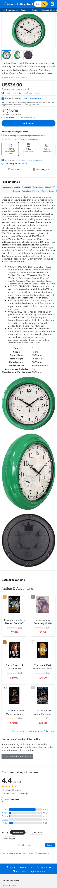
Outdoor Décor (47, 191)
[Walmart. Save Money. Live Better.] (17, 4)
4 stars (5, 813)
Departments (10, 10)
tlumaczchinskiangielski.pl (32, 98)
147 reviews (22, 77)
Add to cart (28, 123)
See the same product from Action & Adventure (33, 731)
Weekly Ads (38, 871)
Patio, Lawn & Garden (30, 191)
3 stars (5, 816)
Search (50, 845)
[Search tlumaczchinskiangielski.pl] (37, 4)
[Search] (44, 4)
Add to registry (41, 169)
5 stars (5, 809)
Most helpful (9, 838)
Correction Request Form (17, 756)
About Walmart (9, 885)
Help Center (44, 867)
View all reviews (11, 799)
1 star (5, 823)
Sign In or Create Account (19, 867)
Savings (35, 10)
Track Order (19, 871)
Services (24, 10)
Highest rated (36, 832)
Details (24, 164)
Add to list (14, 169)
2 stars (5, 819)
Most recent (18, 832)
